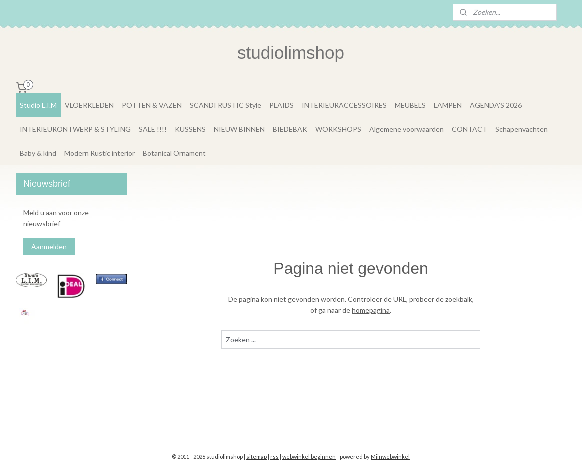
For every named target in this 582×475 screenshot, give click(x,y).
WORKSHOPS (339, 129)
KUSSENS (190, 129)
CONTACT (470, 129)
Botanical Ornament (174, 153)
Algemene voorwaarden (407, 129)
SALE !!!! (153, 129)
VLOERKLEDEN (89, 105)
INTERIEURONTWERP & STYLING (75, 129)
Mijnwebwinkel (390, 456)
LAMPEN (448, 105)
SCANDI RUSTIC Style (226, 105)
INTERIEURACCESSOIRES (344, 105)
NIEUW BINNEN (239, 129)
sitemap (256, 456)
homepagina (371, 310)
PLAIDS (282, 105)
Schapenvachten (522, 129)
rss (274, 456)
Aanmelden (49, 246)
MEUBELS (410, 105)
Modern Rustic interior (99, 153)
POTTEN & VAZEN (152, 105)
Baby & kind (38, 153)
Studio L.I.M (38, 105)
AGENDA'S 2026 (496, 105)
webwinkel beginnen (309, 456)
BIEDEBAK (290, 129)
